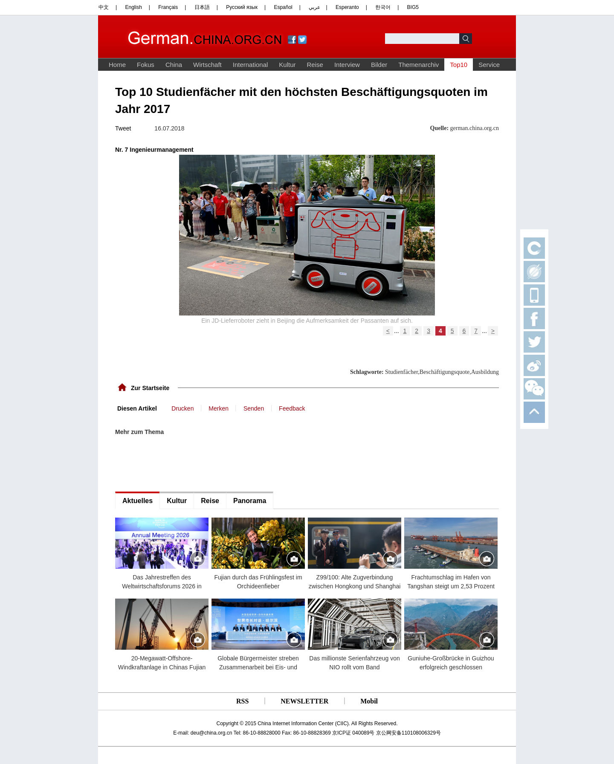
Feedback (292, 408)
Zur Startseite (150, 388)
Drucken (182, 408)
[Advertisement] (179, 464)
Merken (219, 408)
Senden (253, 408)
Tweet (123, 128)
